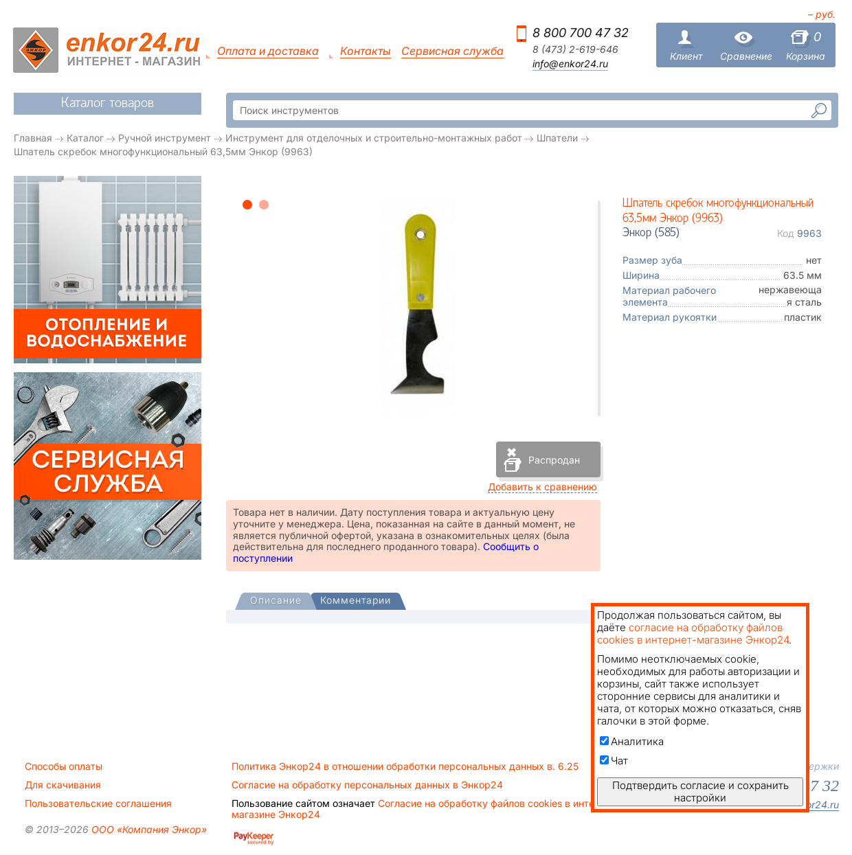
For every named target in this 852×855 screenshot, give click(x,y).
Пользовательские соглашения (98, 803)
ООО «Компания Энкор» (148, 829)
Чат (614, 760)
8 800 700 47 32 (580, 32)
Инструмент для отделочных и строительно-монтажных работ (373, 138)
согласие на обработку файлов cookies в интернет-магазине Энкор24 (693, 633)
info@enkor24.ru (570, 63)
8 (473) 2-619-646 (575, 49)
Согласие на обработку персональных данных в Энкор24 (367, 784)
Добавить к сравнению (542, 486)
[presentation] (276, 601)
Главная (33, 138)
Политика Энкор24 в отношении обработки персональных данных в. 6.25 (405, 766)
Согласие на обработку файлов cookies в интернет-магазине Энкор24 (426, 809)
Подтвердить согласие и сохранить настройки (700, 791)
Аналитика (632, 741)
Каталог (85, 138)
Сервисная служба (452, 51)
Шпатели (557, 138)
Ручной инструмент (164, 138)
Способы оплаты (63, 766)
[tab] (276, 602)
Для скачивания (63, 784)
